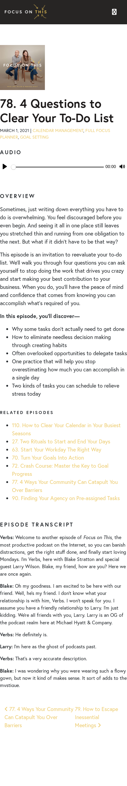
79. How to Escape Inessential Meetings (96, 717)
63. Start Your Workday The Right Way (56, 449)
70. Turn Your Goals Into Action (48, 457)
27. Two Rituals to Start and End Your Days (61, 441)
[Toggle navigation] (114, 12)
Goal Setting (34, 137)
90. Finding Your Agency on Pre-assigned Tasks (66, 498)
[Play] (5, 166)
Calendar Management (58, 130)
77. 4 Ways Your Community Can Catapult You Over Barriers (38, 717)
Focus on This (27, 12)
